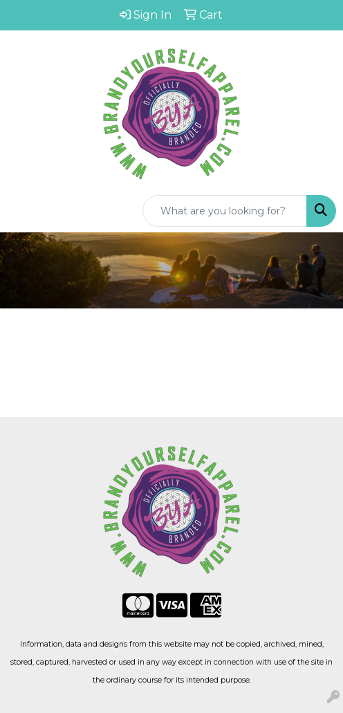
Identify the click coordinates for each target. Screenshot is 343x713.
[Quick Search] (224, 211)
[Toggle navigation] (21, 211)
